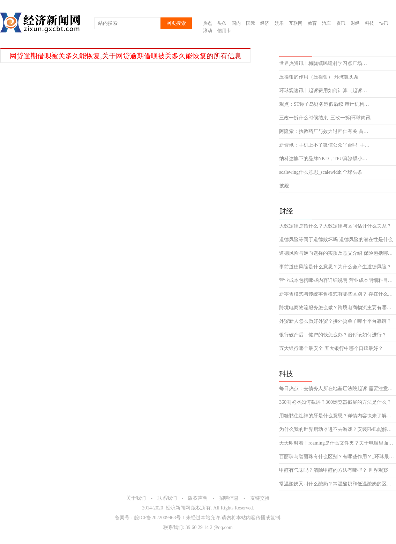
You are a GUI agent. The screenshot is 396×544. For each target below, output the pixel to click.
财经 (355, 23)
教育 (312, 23)
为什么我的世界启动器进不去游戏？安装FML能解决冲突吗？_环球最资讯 (337, 429)
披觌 (284, 186)
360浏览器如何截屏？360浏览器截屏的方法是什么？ (335, 402)
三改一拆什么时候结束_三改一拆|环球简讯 (325, 117)
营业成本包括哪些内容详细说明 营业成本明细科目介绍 (337, 280)
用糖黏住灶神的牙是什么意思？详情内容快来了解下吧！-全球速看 (337, 415)
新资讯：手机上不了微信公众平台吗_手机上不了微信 (325, 145)
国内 (236, 23)
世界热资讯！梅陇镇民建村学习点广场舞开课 (325, 63)
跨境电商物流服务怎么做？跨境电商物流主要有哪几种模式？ (337, 307)
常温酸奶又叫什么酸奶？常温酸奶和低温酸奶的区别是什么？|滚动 (337, 484)
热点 (207, 23)
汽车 (326, 23)
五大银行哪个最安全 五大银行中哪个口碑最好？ (331, 348)
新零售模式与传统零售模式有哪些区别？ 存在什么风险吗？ (337, 294)
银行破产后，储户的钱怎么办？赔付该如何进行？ (333, 335)
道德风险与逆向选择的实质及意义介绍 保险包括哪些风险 (337, 253)
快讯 (383, 23)
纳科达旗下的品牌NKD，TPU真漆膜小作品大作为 (325, 158)
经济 (264, 23)
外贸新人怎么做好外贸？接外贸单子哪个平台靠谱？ (335, 321)
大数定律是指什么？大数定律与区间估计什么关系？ (335, 226)
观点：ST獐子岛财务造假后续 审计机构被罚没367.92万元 (325, 104)
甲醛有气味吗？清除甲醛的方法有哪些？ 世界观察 (333, 470)
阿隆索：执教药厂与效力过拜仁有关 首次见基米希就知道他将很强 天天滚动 (325, 131)
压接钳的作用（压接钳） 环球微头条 (319, 77)
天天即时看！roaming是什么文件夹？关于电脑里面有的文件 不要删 (337, 443)
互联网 (295, 23)
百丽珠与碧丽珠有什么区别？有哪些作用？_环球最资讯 (337, 456)
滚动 (207, 30)
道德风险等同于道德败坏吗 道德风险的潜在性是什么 (336, 239)
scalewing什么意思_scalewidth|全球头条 (320, 172)
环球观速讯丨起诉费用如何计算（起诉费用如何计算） (325, 90)
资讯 (340, 23)
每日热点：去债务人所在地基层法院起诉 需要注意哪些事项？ (337, 388)
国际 (250, 23)
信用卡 (224, 30)
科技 (369, 23)
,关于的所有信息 (125, 56)
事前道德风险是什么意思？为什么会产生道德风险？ (335, 266)
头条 (221, 23)
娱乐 (279, 23)
